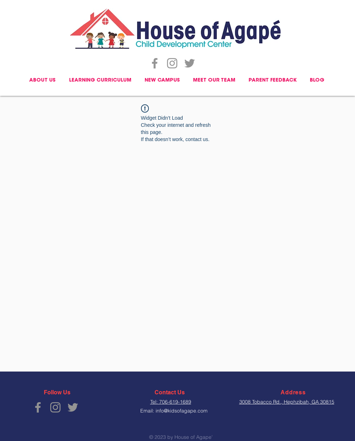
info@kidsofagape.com (182, 411)
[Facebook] (155, 63)
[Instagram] (172, 63)
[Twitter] (190, 63)
